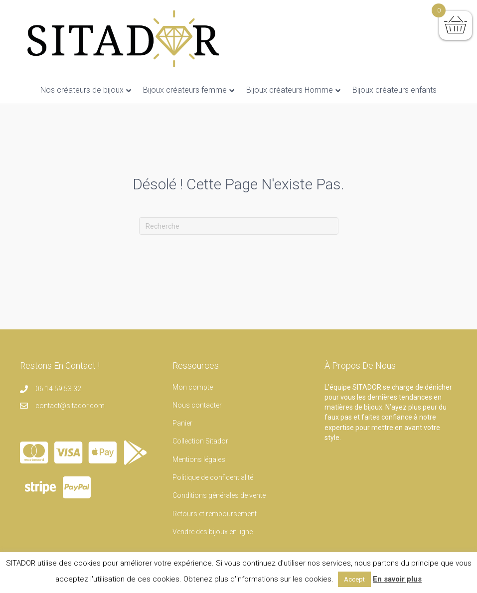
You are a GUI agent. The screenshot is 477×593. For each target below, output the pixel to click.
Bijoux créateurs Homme (289, 90)
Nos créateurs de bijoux (82, 90)
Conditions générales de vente (219, 495)
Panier (182, 423)
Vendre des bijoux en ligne (212, 532)
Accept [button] (354, 579)
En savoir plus (397, 579)
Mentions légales (198, 459)
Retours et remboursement (214, 514)
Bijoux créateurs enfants (394, 90)
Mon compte (192, 387)
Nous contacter (197, 405)
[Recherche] (238, 226)
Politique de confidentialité (212, 477)
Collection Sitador (200, 441)
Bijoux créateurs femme (185, 90)
